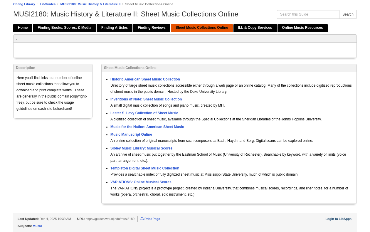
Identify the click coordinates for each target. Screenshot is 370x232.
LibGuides (48, 4)
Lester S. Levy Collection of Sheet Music (144, 113)
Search (348, 14)
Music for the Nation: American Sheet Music (147, 127)
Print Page (150, 219)
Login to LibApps (338, 219)
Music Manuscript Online (131, 134)
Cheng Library (24, 4)
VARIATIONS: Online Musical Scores (140, 182)
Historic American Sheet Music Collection (145, 79)
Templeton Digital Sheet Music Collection (144, 168)
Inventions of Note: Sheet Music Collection (146, 99)
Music (37, 226)
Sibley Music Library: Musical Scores (141, 148)
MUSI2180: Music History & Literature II (90, 4)
